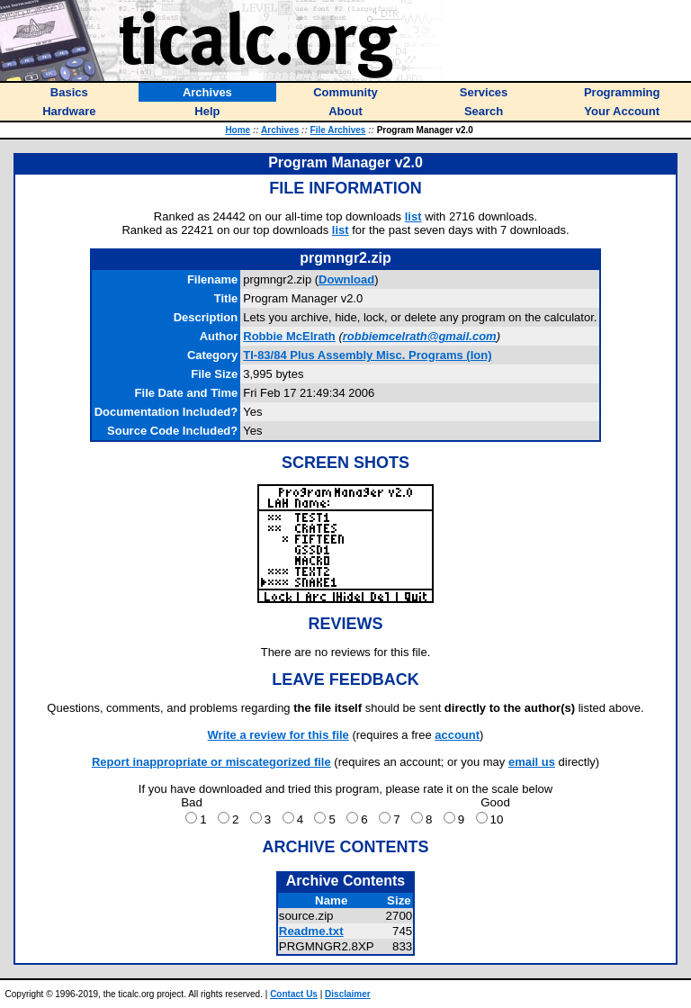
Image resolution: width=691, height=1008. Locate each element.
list (413, 216)
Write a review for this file (278, 735)
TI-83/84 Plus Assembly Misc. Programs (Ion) (367, 355)
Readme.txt (311, 931)
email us (531, 762)
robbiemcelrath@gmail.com (420, 336)
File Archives (338, 130)
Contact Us (294, 994)
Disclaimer (348, 994)
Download (346, 279)
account (457, 735)
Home (237, 130)
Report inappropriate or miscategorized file (211, 762)
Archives (280, 130)
